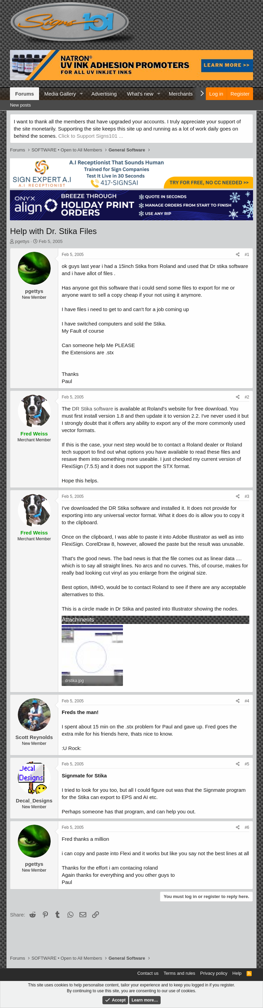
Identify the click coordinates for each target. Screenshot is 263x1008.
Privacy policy (213, 973)
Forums (24, 94)
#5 (247, 764)
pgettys (22, 241)
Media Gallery (60, 94)
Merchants (181, 94)
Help (237, 973)
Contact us (148, 973)
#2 (247, 397)
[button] (81, 93)
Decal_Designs (34, 800)
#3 (247, 496)
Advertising (104, 94)
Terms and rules (179, 973)
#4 (247, 701)
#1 (247, 254)
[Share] (238, 255)
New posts (20, 105)
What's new (140, 94)
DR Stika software (92, 408)
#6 (247, 827)
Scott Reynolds (34, 737)
